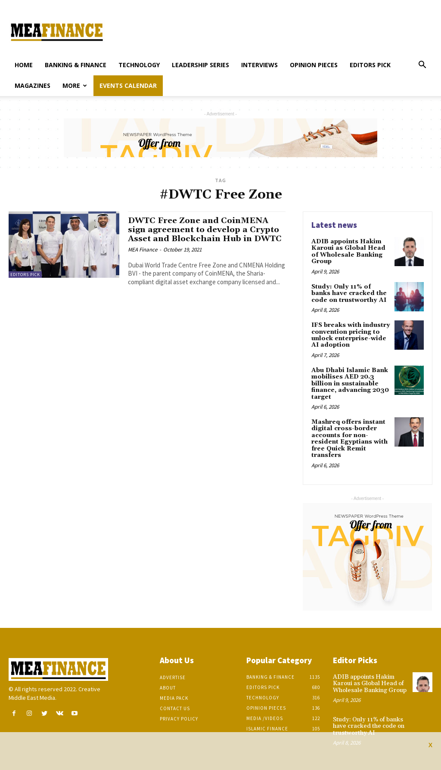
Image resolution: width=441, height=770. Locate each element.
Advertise (173, 677)
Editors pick (370, 65)
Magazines (32, 85)
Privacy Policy (179, 718)
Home (24, 65)
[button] (422, 66)
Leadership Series (200, 65)
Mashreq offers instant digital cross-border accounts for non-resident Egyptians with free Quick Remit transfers (349, 438)
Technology (139, 65)
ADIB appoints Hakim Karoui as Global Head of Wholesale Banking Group (348, 251)
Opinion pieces (314, 65)
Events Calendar (128, 85)
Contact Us (175, 708)
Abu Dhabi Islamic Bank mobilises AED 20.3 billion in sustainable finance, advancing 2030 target (350, 383)
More (74, 85)
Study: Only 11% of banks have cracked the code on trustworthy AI (349, 293)
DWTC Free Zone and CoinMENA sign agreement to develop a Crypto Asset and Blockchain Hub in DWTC (205, 229)
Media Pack (174, 698)
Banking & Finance (75, 65)
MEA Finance (142, 249)
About (168, 687)
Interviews (259, 65)
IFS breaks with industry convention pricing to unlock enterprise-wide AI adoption (350, 335)
